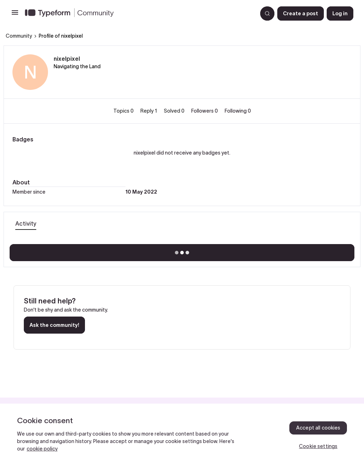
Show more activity (182, 250)
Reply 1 (149, 111)
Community (19, 36)
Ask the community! (54, 325)
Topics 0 (124, 111)
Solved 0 (175, 111)
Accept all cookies (318, 428)
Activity (25, 223)
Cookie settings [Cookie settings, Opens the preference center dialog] (318, 446)
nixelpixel (67, 58)
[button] (15, 15)
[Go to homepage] (138, 13)
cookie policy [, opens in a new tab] (42, 449)
